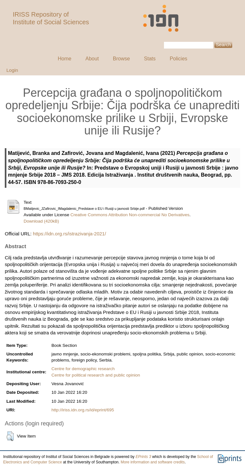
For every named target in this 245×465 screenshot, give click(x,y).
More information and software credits (153, 462)
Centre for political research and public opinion (95, 375)
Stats (149, 58)
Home (64, 58)
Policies (178, 58)
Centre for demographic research (83, 368)
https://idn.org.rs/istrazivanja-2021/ (69, 233)
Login (12, 70)
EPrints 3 (143, 456)
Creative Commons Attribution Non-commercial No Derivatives (130, 214)
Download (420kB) (41, 221)
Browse (121, 58)
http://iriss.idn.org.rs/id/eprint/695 (82, 410)
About (92, 58)
